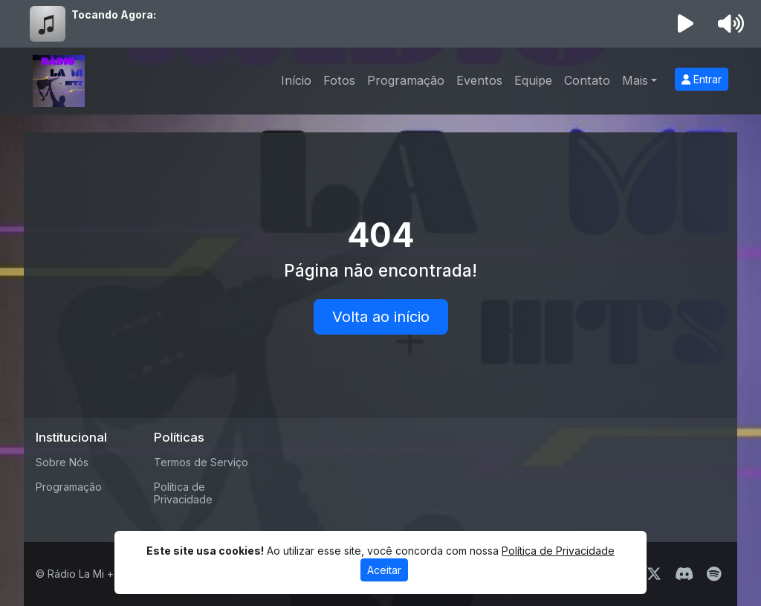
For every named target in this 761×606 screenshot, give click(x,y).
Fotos (339, 80)
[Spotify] (714, 574)
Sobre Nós (62, 462)
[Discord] (684, 574)
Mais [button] (635, 80)
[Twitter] (654, 574)
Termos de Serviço (201, 462)
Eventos (479, 80)
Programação (405, 80)
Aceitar (384, 570)
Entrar (701, 79)
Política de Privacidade (183, 493)
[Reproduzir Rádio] (686, 24)
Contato (587, 80)
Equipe (533, 80)
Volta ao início (381, 317)
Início (296, 80)
